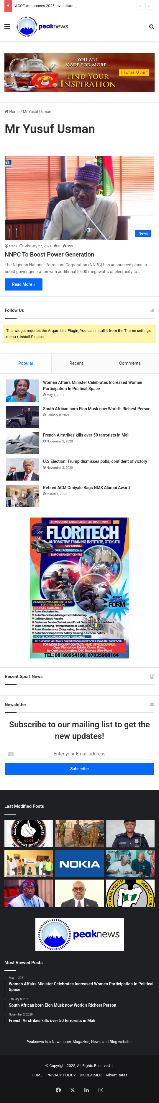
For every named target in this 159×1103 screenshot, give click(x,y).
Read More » (23, 284)
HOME (37, 1075)
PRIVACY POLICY (61, 1075)
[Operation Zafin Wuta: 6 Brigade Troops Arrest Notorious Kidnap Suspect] (79, 833)
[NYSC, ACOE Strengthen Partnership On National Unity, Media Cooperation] (130, 893)
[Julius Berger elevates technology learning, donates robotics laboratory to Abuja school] (28, 863)
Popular (26, 363)
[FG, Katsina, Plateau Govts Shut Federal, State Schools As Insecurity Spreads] (28, 893)
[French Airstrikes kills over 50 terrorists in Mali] (22, 443)
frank (13, 246)
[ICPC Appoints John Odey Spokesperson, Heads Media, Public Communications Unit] (79, 893)
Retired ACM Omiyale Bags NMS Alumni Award (86, 487)
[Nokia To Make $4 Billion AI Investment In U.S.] (79, 863)
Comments (130, 363)
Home (12, 111)
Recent (76, 363)
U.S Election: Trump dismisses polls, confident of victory (95, 461)
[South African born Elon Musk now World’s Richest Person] (22, 417)
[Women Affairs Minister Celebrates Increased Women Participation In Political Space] (22, 390)
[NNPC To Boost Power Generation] (79, 198)
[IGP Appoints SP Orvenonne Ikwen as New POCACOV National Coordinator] (130, 833)
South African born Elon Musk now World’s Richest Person (96, 408)
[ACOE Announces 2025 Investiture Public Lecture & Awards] (28, 833)
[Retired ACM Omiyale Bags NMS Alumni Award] (22, 496)
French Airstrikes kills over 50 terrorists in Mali (86, 435)
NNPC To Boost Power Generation (49, 254)
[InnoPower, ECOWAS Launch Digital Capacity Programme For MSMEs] (130, 863)
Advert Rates (116, 1075)
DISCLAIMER (90, 1075)
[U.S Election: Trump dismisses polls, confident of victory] (22, 469)
